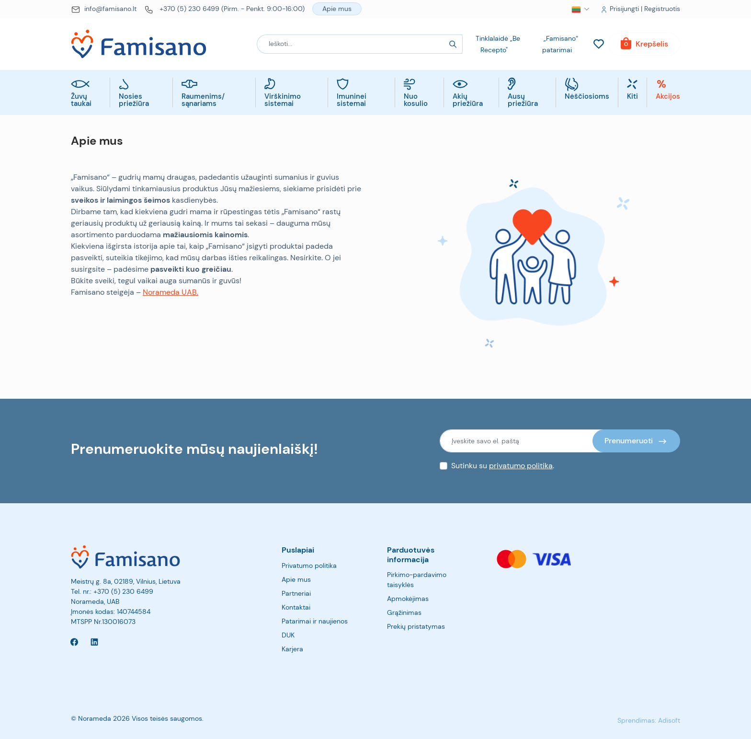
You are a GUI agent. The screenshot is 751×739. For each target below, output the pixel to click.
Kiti (632, 97)
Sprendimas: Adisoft (648, 720)
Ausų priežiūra (523, 100)
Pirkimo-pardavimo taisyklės (416, 579)
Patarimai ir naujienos (315, 621)
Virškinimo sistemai (282, 100)
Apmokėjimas (408, 598)
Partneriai (296, 593)
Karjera (292, 649)
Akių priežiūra (468, 100)
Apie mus (296, 579)
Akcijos (668, 97)
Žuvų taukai (81, 100)
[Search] (453, 44)
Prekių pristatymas (416, 626)
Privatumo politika (309, 565)
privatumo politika (521, 466)
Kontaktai (296, 607)
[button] (576, 9)
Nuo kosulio (416, 100)
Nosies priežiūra (134, 100)
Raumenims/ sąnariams (203, 100)
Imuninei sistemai (351, 100)
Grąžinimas (404, 612)
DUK (288, 635)
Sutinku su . (502, 466)
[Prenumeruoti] (636, 440)
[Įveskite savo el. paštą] (522, 440)
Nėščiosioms (587, 97)
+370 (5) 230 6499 (123, 591)
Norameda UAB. (170, 292)
